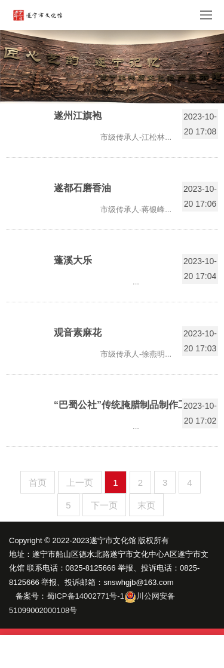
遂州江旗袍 (78, 116)
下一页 (104, 505)
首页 (38, 482)
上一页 (79, 482)
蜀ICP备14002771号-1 (85, 596)
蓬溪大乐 (73, 260)
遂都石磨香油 (82, 188)
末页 (146, 505)
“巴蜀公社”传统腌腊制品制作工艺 (125, 405)
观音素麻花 (78, 332)
